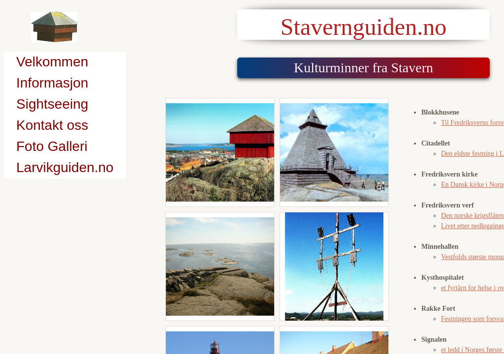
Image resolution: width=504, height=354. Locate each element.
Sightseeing (52, 104)
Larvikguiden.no (65, 167)
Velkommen (52, 61)
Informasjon (52, 82)
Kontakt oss (52, 125)
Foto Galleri (52, 146)
